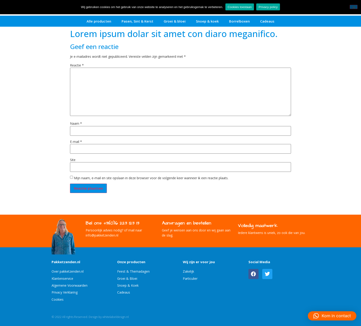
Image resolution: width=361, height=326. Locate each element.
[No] (354, 7)
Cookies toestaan (240, 7)
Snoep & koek (207, 21)
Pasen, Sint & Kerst (137, 21)
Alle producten (99, 21)
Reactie (77, 65)
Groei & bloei (175, 21)
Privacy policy (268, 7)
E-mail (76, 141)
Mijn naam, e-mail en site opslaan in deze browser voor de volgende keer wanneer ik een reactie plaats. (151, 178)
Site (73, 160)
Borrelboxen (239, 21)
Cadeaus (267, 21)
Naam (76, 123)
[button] (332, 315)
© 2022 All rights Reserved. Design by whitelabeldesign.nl (90, 317)
